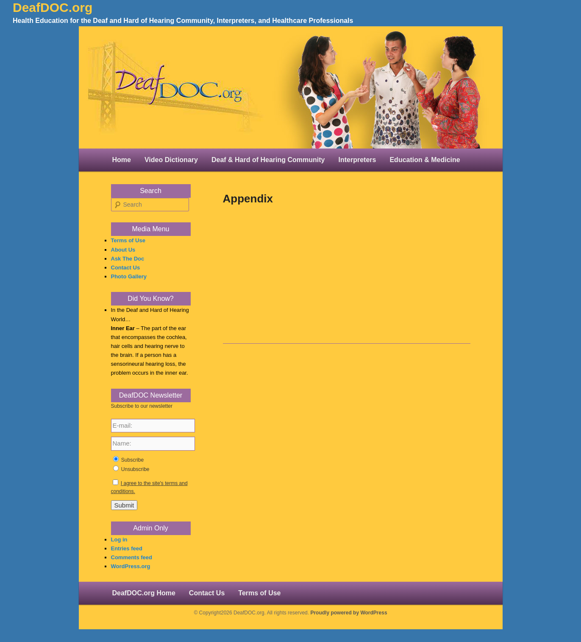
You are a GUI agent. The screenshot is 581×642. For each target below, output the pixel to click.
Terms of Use (128, 240)
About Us (123, 250)
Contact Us (125, 267)
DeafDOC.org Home (143, 593)
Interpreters (357, 159)
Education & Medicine (424, 159)
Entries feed (126, 548)
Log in (119, 539)
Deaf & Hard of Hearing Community (268, 159)
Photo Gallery (129, 276)
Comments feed (132, 557)
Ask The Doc (128, 258)
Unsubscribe (135, 469)
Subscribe (132, 460)
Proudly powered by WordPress (348, 613)
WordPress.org (130, 566)
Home (121, 159)
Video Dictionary (171, 159)
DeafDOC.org (52, 7)
